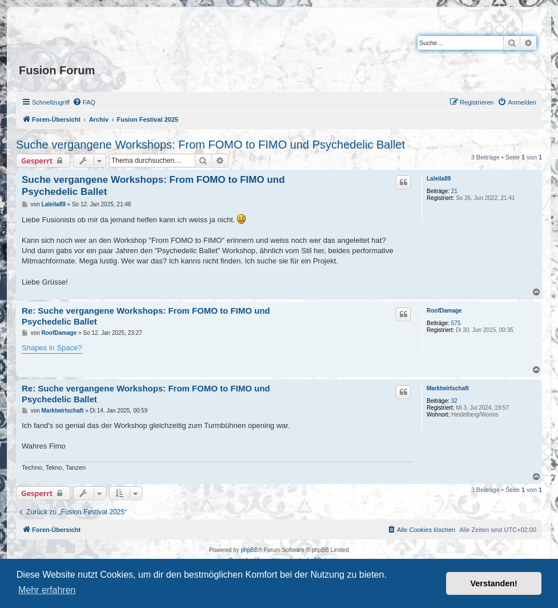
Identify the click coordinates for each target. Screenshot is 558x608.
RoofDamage (444, 310)
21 (454, 191)
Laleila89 (439, 178)
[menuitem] (84, 102)
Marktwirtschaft (448, 388)
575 (456, 323)
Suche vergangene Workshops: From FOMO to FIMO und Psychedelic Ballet (210, 144)
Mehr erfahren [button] (47, 590)
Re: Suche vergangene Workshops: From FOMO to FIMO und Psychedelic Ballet (146, 316)
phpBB (249, 550)
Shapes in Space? (52, 347)
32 (454, 401)
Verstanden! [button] (494, 583)
